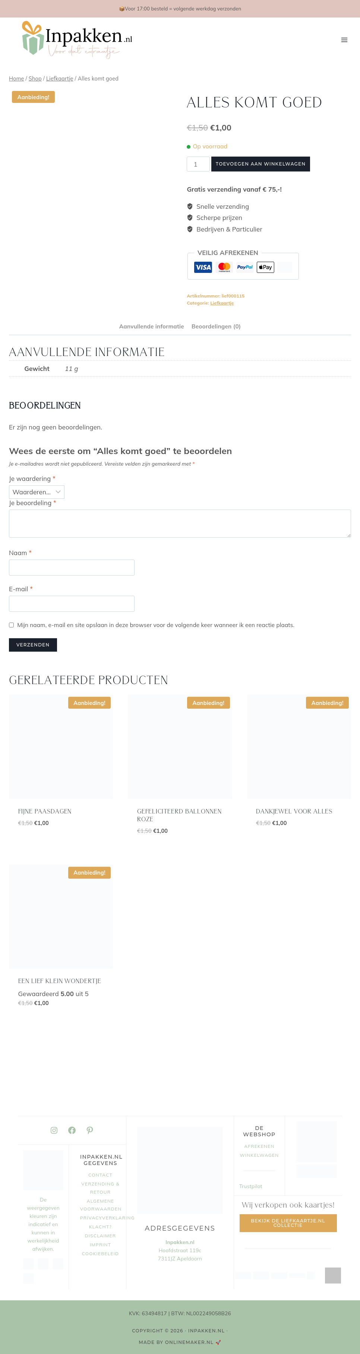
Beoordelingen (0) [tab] (216, 326)
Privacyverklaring (100, 1218)
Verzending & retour (100, 1188)
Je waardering (32, 478)
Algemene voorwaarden (100, 1205)
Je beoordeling (32, 503)
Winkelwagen (259, 1155)
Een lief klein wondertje (59, 981)
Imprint (100, 1244)
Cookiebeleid (100, 1253)
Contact (100, 1175)
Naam (20, 553)
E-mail (21, 589)
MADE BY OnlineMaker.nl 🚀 (180, 1342)
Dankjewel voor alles (294, 812)
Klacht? (100, 1226)
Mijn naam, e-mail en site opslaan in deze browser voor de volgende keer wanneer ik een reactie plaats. (155, 625)
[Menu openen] (344, 39)
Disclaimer (100, 1235)
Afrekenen (259, 1146)
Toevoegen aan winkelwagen (261, 164)
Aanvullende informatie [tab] (151, 326)
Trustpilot (250, 1186)
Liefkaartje (222, 303)
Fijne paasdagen (45, 812)
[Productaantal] (198, 164)
